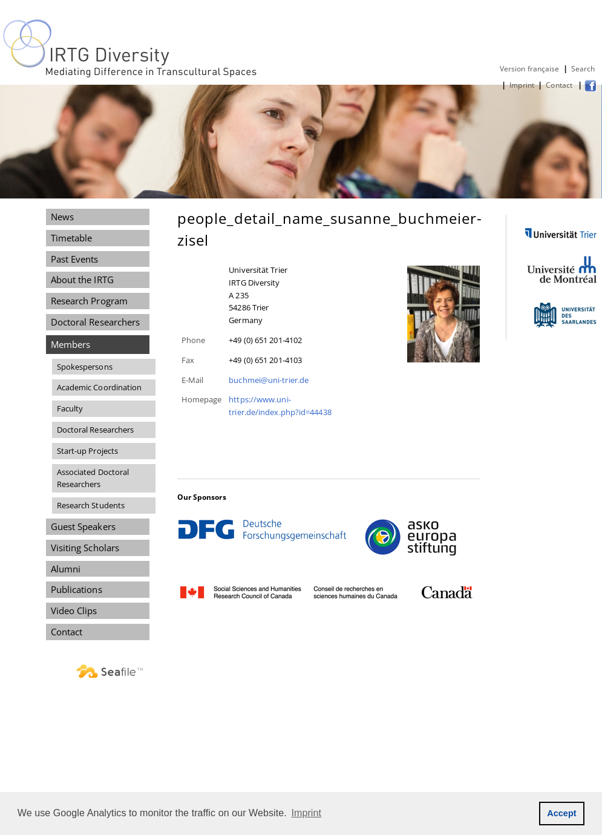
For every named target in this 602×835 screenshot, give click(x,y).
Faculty (70, 408)
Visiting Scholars (85, 548)
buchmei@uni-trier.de (269, 380)
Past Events (75, 259)
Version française (529, 69)
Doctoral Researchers (95, 322)
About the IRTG (82, 279)
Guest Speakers (83, 526)
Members (71, 344)
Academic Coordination (99, 387)
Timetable (72, 238)
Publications (76, 589)
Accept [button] (562, 813)
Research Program (89, 301)
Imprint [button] (307, 813)
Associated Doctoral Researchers (93, 478)
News (62, 217)
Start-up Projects (88, 450)
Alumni (66, 569)
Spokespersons (85, 366)
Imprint (522, 85)
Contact (560, 85)
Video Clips (74, 610)
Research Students (91, 505)
